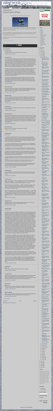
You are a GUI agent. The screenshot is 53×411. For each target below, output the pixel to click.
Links (41, 45)
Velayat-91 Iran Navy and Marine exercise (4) (45, 59)
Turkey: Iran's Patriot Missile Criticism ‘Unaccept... (44, 162)
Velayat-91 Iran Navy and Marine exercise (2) (45, 73)
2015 (42, 51)
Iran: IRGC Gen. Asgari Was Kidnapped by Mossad (45, 221)
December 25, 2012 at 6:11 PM (10, 288)
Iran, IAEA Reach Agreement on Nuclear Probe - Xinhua (45, 143)
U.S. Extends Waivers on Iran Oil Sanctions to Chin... (45, 321)
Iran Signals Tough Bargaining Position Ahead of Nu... (45, 194)
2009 (42, 364)
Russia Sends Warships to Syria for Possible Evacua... (45, 198)
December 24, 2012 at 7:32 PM (10, 270)
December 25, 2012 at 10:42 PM (10, 296)
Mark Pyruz (43, 388)
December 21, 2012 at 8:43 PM (10, 123)
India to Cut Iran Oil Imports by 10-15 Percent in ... (44, 184)
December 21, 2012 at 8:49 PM (10, 129)
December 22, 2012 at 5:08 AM (10, 175)
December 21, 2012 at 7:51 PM (10, 102)
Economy (42, 40)
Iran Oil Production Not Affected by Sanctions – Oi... (45, 242)
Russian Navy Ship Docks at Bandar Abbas (44, 181)
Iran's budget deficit (44, 311)
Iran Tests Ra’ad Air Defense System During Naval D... (44, 64)
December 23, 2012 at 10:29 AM (10, 262)
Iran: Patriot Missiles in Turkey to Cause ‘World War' (45, 225)
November (43, 343)
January (43, 359)
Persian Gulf (16, 46)
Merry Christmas (44, 111)
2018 (42, 49)
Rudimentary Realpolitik (45, 294)
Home (20, 300)
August (43, 348)
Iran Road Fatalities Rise (45, 318)
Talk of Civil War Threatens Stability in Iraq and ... (45, 188)
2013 (42, 54)
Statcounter (41, 397)
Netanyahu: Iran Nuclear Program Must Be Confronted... (45, 292)
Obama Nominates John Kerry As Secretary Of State (45, 155)
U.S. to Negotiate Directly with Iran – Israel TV (44, 271)
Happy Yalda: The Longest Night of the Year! (45, 168)
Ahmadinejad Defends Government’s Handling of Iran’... (45, 136)
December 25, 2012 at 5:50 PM (10, 280)
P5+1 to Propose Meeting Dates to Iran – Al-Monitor (45, 286)
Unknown (6, 106)
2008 (42, 365)
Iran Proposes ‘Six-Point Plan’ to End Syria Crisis (45, 207)
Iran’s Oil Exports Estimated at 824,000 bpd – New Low (45, 339)
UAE (23, 46)
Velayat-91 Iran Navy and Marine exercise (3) (45, 67)
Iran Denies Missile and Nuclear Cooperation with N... (45, 280)
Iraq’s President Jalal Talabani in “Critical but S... (45, 191)
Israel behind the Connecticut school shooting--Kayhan (45, 114)
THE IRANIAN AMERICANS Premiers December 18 (45, 336)
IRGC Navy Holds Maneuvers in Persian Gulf (45, 99)
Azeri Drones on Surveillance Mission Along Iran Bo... (45, 313)
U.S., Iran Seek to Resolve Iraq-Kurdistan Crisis (45, 327)
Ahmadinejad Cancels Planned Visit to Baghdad (45, 139)
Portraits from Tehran (45, 296)
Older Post (35, 300)
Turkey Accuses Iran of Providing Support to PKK (45, 130)
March (43, 356)
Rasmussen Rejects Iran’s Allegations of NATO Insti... (45, 204)
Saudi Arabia (20, 46)
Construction (42, 41)
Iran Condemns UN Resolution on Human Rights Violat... (45, 150)
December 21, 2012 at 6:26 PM (10, 83)
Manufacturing (42, 44)
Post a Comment (7, 298)
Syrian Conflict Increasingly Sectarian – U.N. (45, 175)
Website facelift (44, 333)
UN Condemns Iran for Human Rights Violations (45, 171)
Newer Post (5, 300)
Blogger (31, 407)
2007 (42, 367)
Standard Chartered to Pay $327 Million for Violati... (45, 301)
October (43, 345)
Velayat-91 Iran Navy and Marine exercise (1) (45, 77)
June (42, 351)
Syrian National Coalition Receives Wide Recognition (45, 260)
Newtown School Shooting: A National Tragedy (45, 231)
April (42, 354)
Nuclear (41, 32)
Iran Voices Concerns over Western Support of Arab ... (45, 251)
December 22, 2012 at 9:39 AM (10, 197)
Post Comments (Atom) (12, 302)
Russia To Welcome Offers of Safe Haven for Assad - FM (45, 146)
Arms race (7, 46)
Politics (41, 37)
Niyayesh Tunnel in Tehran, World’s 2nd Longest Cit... (45, 238)
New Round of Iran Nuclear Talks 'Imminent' (44, 228)
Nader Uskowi (7, 86)
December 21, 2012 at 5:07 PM (10, 53)
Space (41, 33)
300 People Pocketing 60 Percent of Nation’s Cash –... (45, 235)
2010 (42, 362)
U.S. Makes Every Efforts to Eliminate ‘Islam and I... (44, 274)
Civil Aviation (42, 36)
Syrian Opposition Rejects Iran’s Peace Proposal (45, 159)
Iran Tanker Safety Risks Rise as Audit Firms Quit (45, 331)
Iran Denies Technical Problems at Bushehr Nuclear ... (45, 257)
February (43, 357)
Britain (10, 46)
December (43, 57)
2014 (42, 52)
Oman (13, 46)
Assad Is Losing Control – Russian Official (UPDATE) (45, 247)
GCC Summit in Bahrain (45, 120)
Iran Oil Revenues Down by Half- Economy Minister (45, 215)
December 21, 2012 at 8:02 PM (10, 110)
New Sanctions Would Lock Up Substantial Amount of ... (45, 324)
